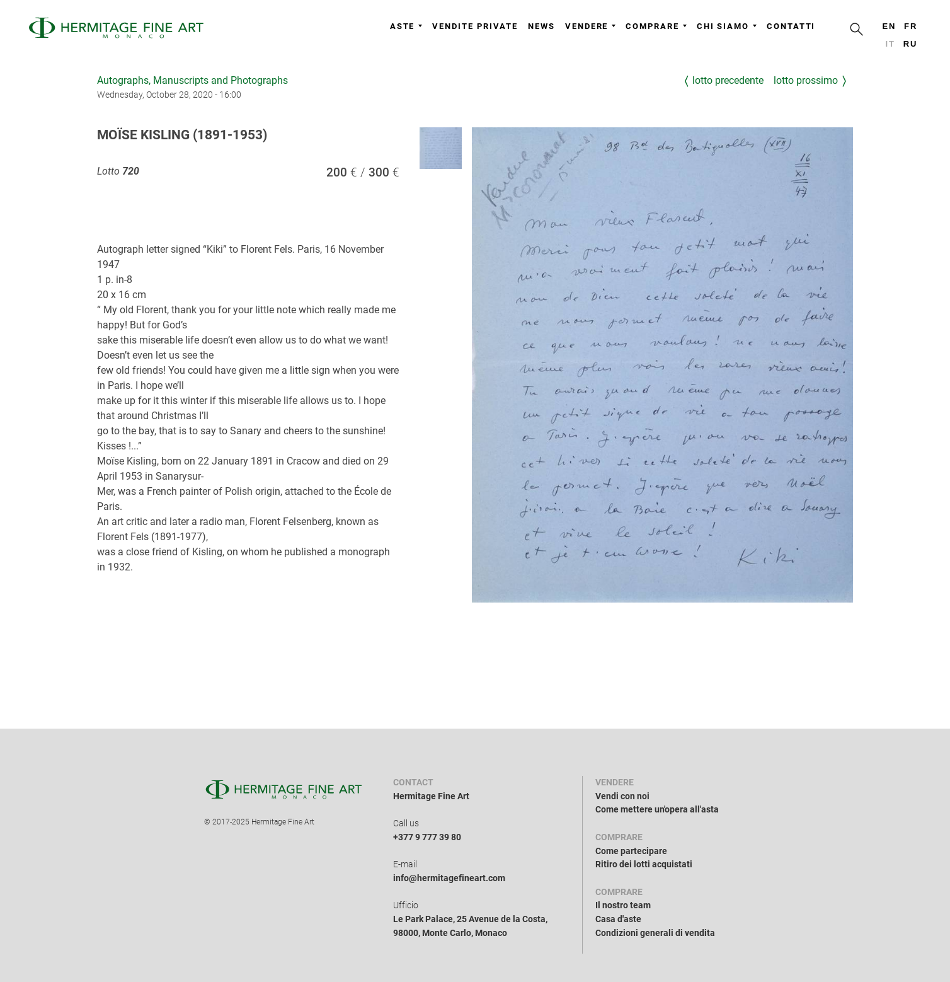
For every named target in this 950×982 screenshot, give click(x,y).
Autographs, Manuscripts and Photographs (192, 80)
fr (910, 26)
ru (910, 44)
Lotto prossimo (806, 80)
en (889, 26)
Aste (406, 26)
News (541, 26)
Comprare (656, 26)
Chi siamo (727, 26)
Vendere (590, 26)
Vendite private (475, 26)
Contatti (791, 26)
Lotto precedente (728, 80)
